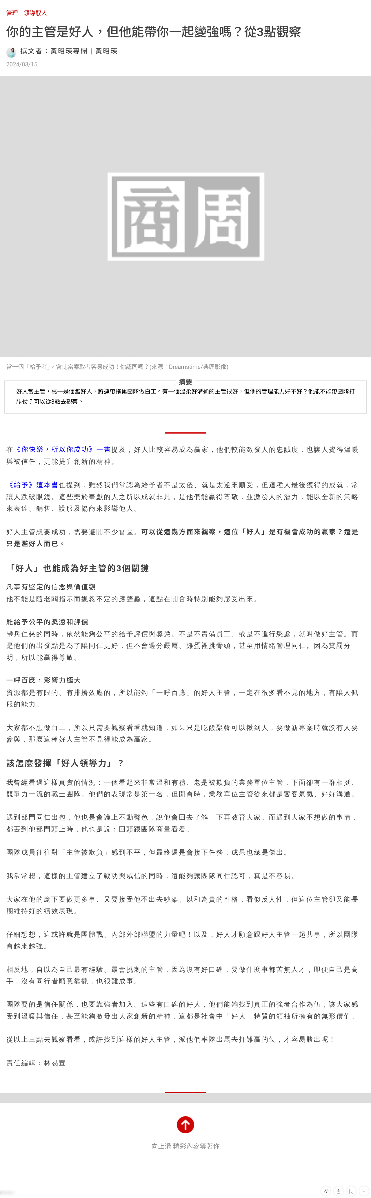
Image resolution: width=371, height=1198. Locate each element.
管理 (12, 13)
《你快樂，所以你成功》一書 (62, 450)
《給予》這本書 (32, 485)
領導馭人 (35, 13)
